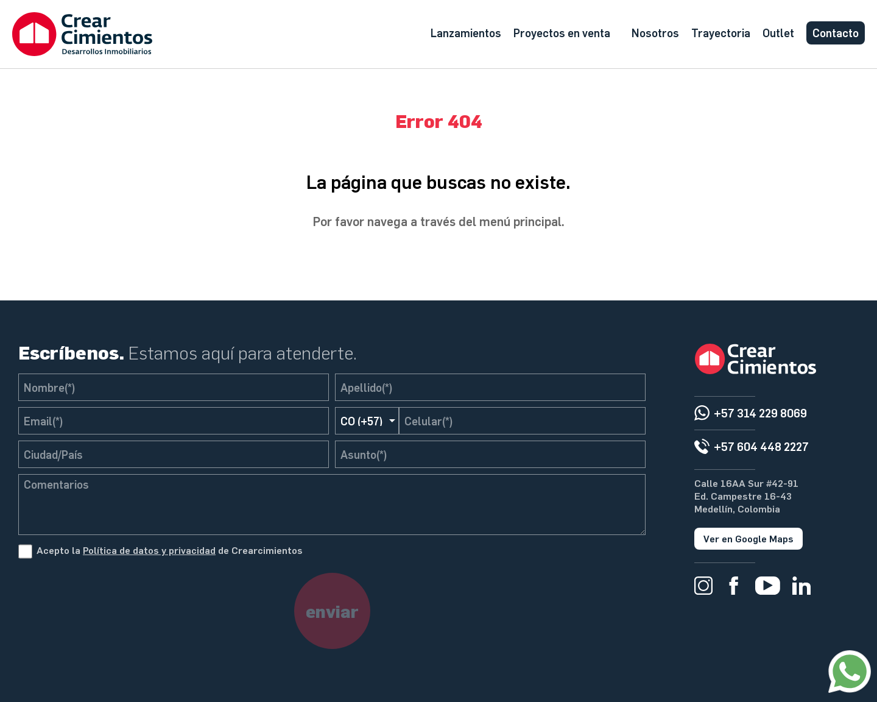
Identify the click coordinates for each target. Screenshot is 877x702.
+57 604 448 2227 (761, 446)
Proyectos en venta (561, 32)
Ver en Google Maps (748, 538)
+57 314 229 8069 (760, 413)
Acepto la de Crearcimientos (170, 550)
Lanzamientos (466, 32)
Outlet (778, 32)
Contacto (835, 32)
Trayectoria (720, 32)
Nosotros (655, 32)
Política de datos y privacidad (149, 550)
